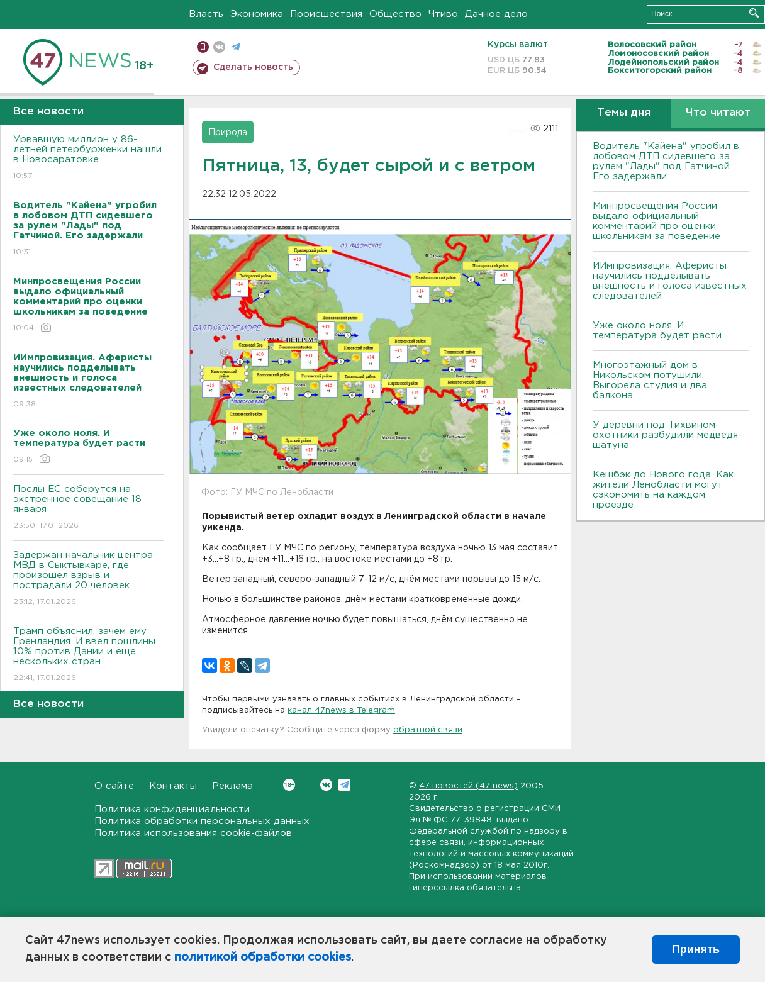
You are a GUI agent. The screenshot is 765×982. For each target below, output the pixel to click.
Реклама (232, 786)
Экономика (256, 14)
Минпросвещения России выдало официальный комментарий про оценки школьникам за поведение (656, 221)
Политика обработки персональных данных (202, 821)
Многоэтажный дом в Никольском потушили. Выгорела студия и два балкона (650, 380)
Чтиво (443, 14)
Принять (696, 949)
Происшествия (326, 14)
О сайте (114, 786)
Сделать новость (253, 67)
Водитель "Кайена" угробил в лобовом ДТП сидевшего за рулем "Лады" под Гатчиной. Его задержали (666, 161)
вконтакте (219, 47)
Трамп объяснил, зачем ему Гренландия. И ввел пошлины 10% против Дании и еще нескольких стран (88, 655)
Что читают (718, 113)
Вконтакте (289, 785)
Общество (395, 14)
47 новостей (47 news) (468, 786)
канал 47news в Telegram (341, 710)
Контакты (173, 786)
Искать (754, 13)
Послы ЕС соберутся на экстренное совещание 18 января (88, 508)
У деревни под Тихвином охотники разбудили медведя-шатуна (667, 435)
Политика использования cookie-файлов (193, 833)
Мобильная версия (203, 47)
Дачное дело (496, 14)
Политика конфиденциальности (172, 809)
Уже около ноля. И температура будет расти (657, 330)
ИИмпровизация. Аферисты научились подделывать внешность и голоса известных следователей (670, 281)
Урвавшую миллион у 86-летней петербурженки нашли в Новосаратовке (88, 158)
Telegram (344, 785)
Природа (227, 133)
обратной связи (427, 730)
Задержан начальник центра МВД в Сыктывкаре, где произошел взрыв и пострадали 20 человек (88, 579)
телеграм (236, 47)
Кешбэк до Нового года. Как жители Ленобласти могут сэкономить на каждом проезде (663, 490)
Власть (206, 14)
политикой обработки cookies (262, 957)
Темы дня (624, 113)
